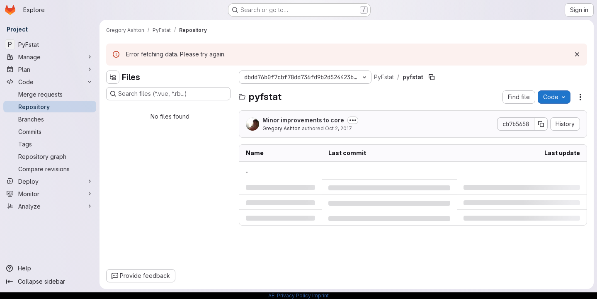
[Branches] (49, 119)
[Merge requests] (49, 94)
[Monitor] (49, 193)
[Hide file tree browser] (112, 77)
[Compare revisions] (49, 169)
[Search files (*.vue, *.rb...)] (168, 93)
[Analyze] (49, 206)
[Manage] (49, 57)
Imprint (320, 295)
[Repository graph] (49, 156)
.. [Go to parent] (247, 170)
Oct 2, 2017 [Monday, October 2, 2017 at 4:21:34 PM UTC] (338, 128)
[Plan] (49, 69)
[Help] (49, 268)
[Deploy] (49, 181)
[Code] (49, 82)
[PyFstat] (49, 44)
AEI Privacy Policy (289, 295)
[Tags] (49, 144)
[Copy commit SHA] (541, 124)
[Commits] (49, 131)
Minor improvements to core (303, 120)
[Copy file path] (431, 77)
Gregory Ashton (281, 128)
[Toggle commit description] (352, 120)
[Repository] (49, 106)
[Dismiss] (577, 54)
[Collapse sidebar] (49, 281)
